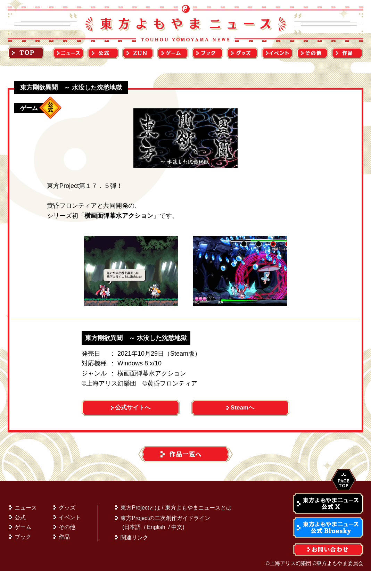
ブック (23, 533)
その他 (67, 524)
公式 (20, 514)
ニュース (26, 504)
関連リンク (134, 534)
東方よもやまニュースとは (198, 504)
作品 (64, 533)
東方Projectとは (140, 504)
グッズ (67, 504)
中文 (176, 524)
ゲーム (23, 524)
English (156, 524)
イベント (70, 514)
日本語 (132, 524)
